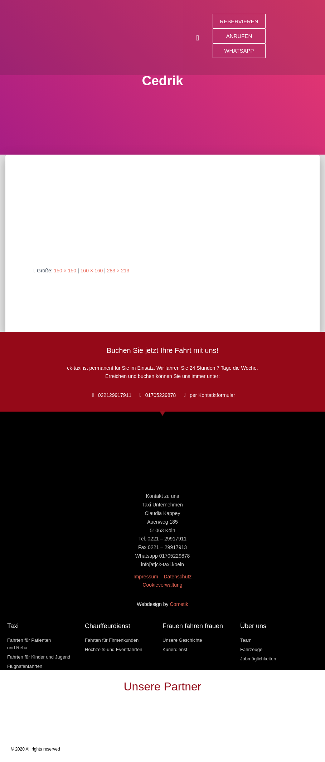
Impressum (146, 576)
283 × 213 (118, 270)
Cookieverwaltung (162, 585)
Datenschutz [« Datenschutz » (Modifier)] (177, 576)
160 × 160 (92, 270)
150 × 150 (65, 270)
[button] (197, 37)
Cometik (179, 604)
